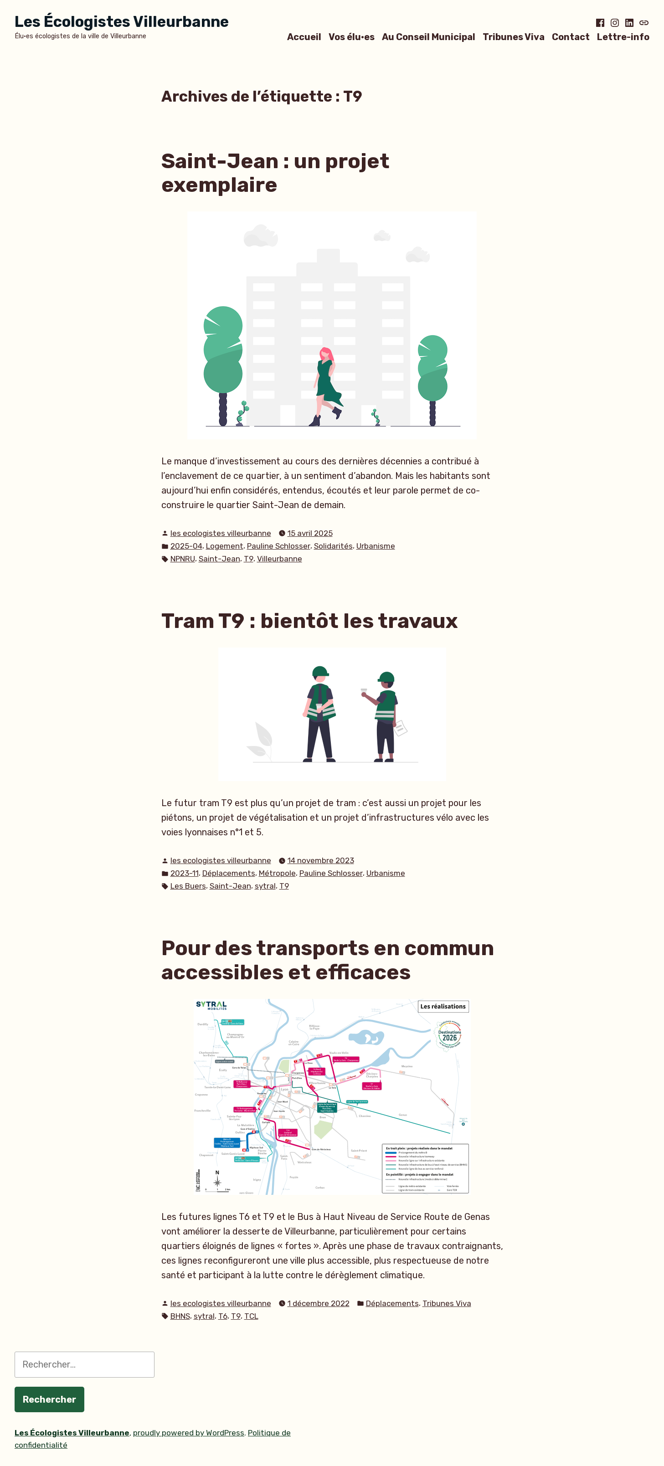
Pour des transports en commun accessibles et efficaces (327, 960)
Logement (224, 545)
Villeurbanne (279, 558)
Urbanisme (375, 545)
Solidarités (333, 545)
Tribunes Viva (514, 36)
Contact (571, 36)
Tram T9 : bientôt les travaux (309, 620)
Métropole (277, 873)
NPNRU (182, 558)
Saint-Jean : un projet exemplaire (275, 173)
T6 (222, 1316)
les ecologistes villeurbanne (220, 533)
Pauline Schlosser (278, 545)
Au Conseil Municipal (428, 36)
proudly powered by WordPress (188, 1432)
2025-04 (186, 545)
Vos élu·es (352, 36)
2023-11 (184, 873)
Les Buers (188, 885)
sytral (265, 885)
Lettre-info (623, 36)
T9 (248, 558)
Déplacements (228, 873)
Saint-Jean (219, 558)
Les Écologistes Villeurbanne (122, 22)
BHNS (180, 1316)
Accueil (304, 36)
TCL (251, 1316)
